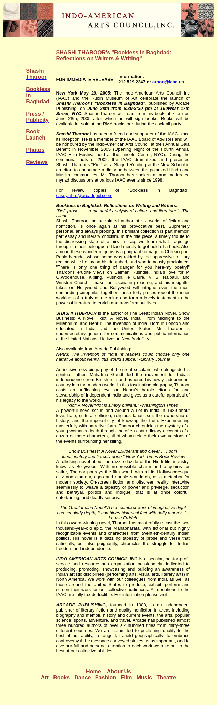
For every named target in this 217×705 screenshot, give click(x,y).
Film (126, 677)
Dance (82, 677)
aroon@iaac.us (168, 81)
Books (61, 677)
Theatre (166, 677)
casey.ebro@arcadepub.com (84, 195)
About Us (119, 671)
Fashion (105, 677)
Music (144, 677)
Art (45, 677)
